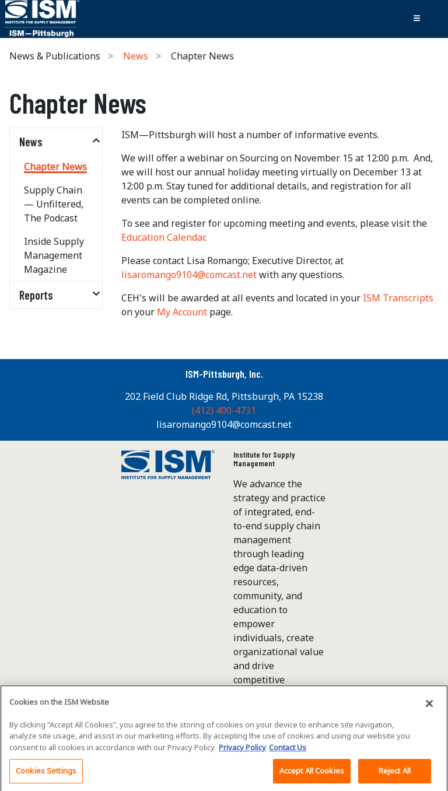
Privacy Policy (242, 750)
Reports (36, 295)
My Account (182, 311)
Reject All (395, 774)
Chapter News (55, 166)
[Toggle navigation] (416, 18)
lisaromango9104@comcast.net (190, 274)
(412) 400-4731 (224, 410)
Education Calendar (163, 237)
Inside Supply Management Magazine (54, 255)
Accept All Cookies (311, 774)
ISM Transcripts (398, 297)
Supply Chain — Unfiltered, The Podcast (53, 204)
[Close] (429, 706)
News (135, 56)
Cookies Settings (46, 774)
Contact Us (287, 750)
